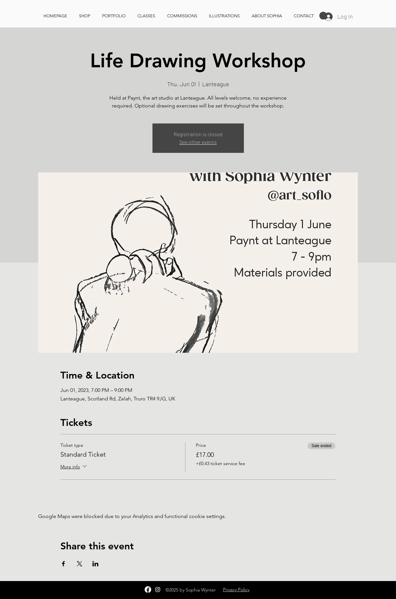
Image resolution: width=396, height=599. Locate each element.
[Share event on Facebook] (63, 563)
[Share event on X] (79, 563)
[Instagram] (157, 589)
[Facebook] (148, 589)
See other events (198, 142)
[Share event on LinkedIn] (95, 563)
